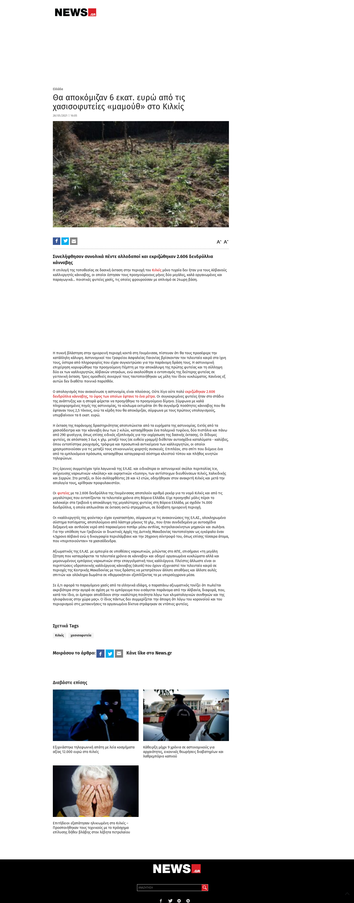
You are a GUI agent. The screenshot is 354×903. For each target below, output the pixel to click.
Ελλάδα (58, 89)
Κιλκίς (156, 270)
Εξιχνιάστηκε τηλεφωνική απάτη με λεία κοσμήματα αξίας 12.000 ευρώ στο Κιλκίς (94, 749)
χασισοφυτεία (81, 635)
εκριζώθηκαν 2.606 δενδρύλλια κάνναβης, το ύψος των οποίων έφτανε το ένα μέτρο (134, 394)
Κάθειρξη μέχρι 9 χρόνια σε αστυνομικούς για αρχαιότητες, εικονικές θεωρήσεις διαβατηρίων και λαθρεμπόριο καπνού (183, 751)
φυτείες (63, 493)
